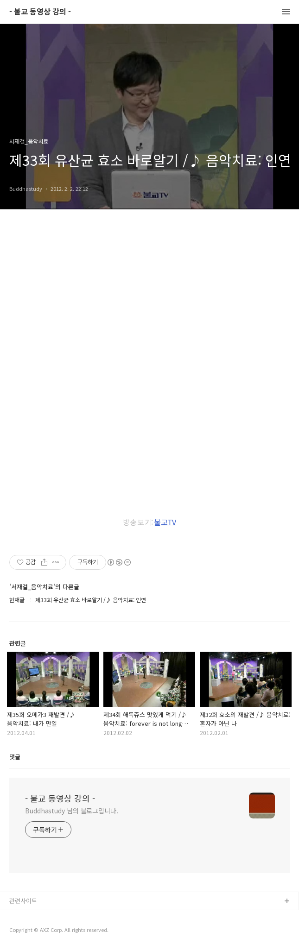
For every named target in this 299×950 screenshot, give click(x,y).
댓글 (14, 756)
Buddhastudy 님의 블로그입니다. (71, 810)
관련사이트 (23, 900)
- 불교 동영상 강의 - (40, 12)
